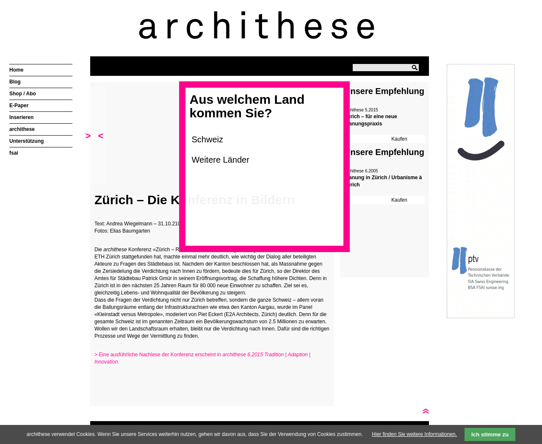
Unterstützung (26, 141)
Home (16, 70)
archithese (22, 129)
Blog (15, 82)
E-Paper (18, 105)
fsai (13, 153)
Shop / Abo (22, 94)
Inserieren (21, 117)
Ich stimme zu (490, 434)
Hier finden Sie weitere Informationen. (414, 434)
